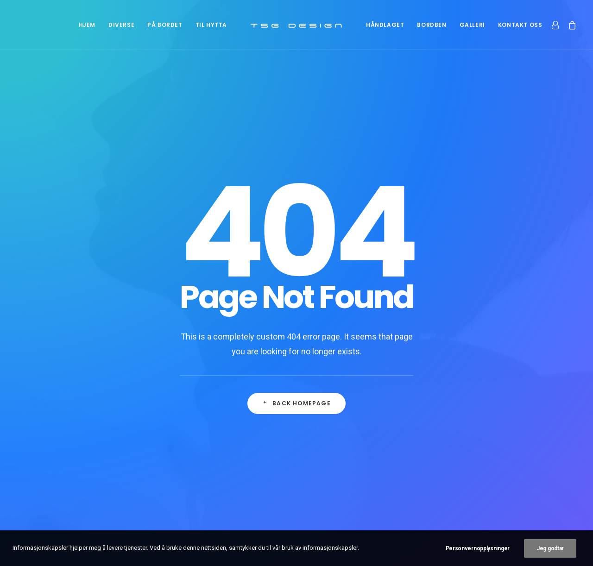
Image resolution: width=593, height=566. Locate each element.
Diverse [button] (121, 25)
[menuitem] (87, 25)
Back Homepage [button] (296, 287)
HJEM (87, 25)
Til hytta (211, 25)
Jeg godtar (550, 550)
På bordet (164, 25)
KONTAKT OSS (520, 25)
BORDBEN (431, 25)
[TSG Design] (296, 25)
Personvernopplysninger (478, 550)
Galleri (472, 25)
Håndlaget (385, 25)
